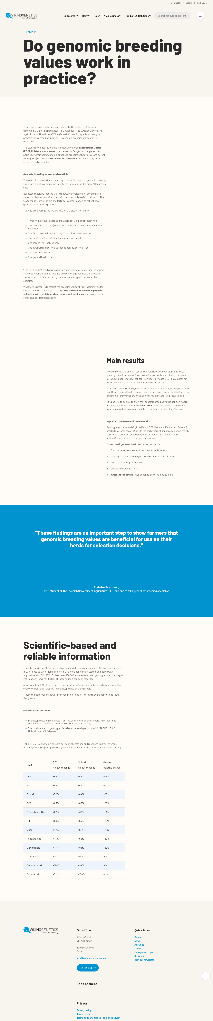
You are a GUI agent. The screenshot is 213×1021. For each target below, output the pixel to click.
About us (139, 944)
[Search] (172, 15)
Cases (137, 937)
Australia (201, 3)
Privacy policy (84, 1010)
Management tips (143, 952)
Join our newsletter (144, 959)
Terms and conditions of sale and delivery (98, 1017)
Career (138, 948)
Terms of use (83, 1014)
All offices (88, 967)
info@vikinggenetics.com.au (92, 957)
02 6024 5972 (87, 947)
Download (139, 955)
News (137, 940)
